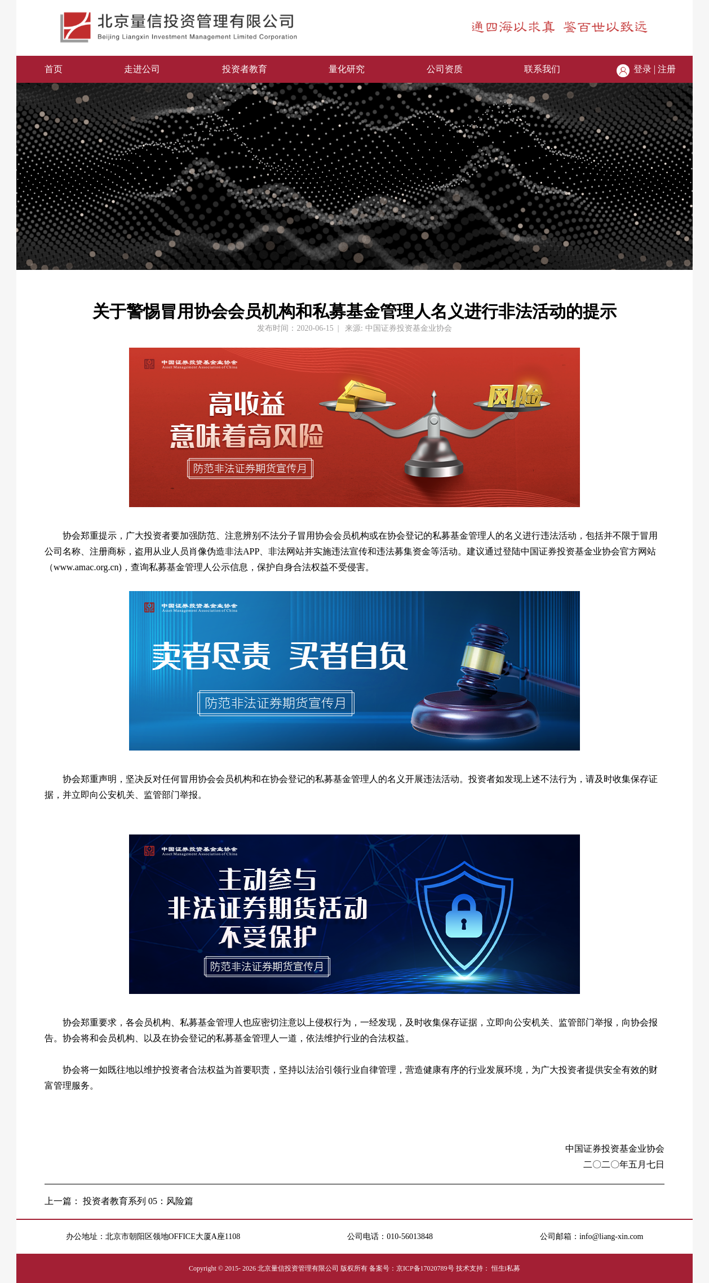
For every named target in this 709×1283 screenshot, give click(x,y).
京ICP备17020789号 (425, 1268)
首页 (54, 69)
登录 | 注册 (654, 69)
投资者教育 (244, 69)
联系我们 (542, 69)
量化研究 (347, 69)
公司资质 (445, 69)
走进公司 (142, 69)
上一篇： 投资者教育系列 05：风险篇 (119, 1201)
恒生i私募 (505, 1268)
